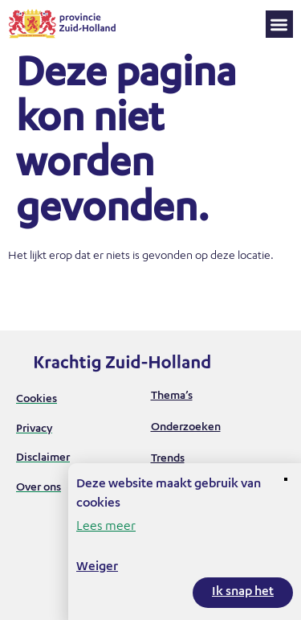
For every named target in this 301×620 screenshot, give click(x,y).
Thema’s (172, 396)
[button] (280, 24)
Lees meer (106, 527)
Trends (168, 459)
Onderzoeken (186, 427)
